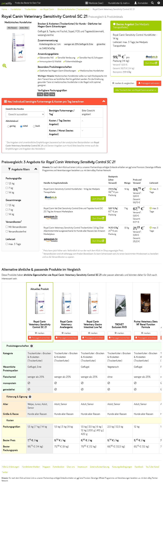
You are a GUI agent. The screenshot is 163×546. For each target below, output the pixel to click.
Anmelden (141, 3)
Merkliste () (94, 3)
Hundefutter (15, 9)
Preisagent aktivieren (149, 83)
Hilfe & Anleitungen (10, 467)
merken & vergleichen (123, 83)
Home (4, 9)
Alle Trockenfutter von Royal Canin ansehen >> (135, 90)
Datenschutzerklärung (99, 467)
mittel (24, 126)
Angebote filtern (19, 169)
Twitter (5, 472)
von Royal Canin (47, 9)
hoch (36, 126)
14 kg (11, 192)
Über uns (71, 467)
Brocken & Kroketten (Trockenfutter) (73, 9)
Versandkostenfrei (17, 231)
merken (39, 333)
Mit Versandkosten (18, 227)
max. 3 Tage (15, 244)
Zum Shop (151, 63)
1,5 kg (11, 183)
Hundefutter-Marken (31, 467)
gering (11, 126)
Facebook (139, 467)
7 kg (11, 188)
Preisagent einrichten (39, 337)
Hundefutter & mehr (119, 3)
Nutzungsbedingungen (122, 467)
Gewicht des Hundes (15, 109)
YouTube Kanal (152, 467)
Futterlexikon (58, 467)
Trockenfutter (30, 9)
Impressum (82, 467)
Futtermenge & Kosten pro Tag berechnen (44, 101)
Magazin (46, 467)
